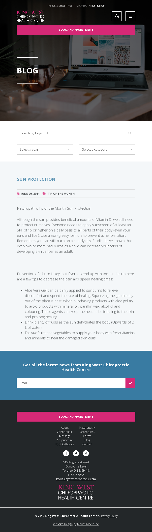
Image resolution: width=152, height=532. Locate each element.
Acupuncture (65, 440)
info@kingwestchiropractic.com (76, 479)
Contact (87, 444)
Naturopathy (87, 427)
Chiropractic (64, 432)
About (65, 427)
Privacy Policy (109, 516)
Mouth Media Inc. (88, 524)
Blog (87, 440)
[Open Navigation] (130, 16)
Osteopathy (87, 432)
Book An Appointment (76, 29)
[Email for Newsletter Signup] (71, 383)
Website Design (63, 524)
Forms (87, 436)
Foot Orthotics (64, 444)
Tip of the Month (61, 198)
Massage (64, 436)
